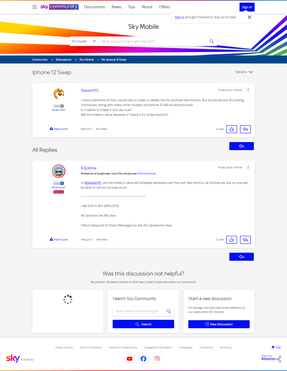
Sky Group (225, 347)
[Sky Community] (60, 7)
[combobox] (152, 41)
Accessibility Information (158, 347)
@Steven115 (93, 183)
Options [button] (241, 72)
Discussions (94, 7)
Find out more (147, 173)
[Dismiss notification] (250, 17)
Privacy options (64, 347)
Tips (131, 7)
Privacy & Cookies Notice (123, 347)
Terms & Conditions (91, 347)
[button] (248, 89)
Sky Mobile (143, 26)
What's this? (59, 110)
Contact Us (206, 347)
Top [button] (278, 347)
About (147, 7)
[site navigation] (34, 7)
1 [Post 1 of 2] (86, 129)
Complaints (186, 347)
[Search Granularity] (84, 41)
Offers (164, 7)
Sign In (247, 7)
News (116, 7)
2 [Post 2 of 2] (87, 239)
